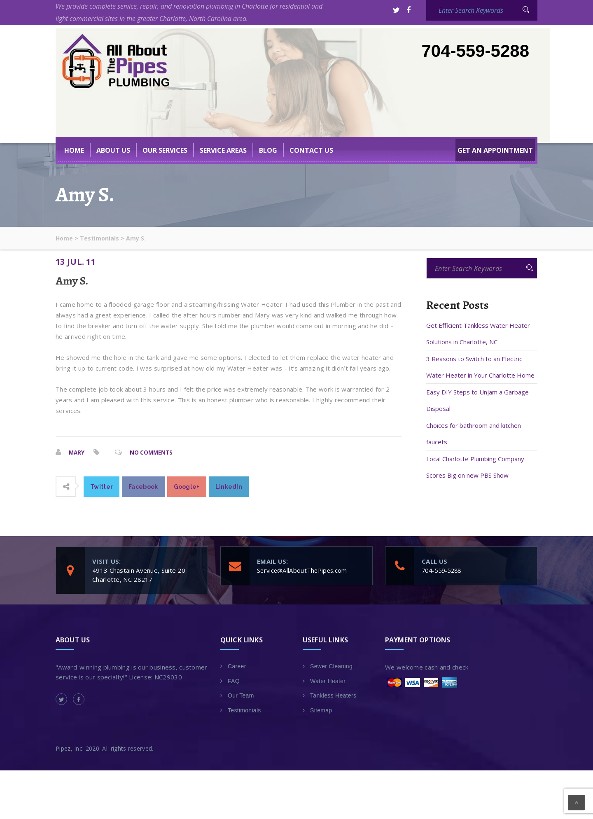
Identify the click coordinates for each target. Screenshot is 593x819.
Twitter (101, 486)
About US (113, 150)
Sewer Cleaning (331, 666)
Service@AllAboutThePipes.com (303, 570)
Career (237, 666)
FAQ (234, 680)
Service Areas (223, 150)
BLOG (268, 150)
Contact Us (311, 150)
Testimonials (244, 710)
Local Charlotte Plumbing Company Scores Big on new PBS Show (475, 467)
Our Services (164, 150)
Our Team (241, 695)
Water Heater (328, 680)
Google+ (187, 486)
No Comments (153, 452)
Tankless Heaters (333, 695)
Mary (77, 452)
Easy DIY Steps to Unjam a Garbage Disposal (477, 400)
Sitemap (321, 710)
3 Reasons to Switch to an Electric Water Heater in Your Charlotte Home (480, 367)
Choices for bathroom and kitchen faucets (473, 433)
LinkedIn (228, 486)
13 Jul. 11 (76, 262)
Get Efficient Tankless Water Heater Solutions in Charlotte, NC (478, 333)
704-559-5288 (475, 51)
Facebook (143, 486)
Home (74, 150)
